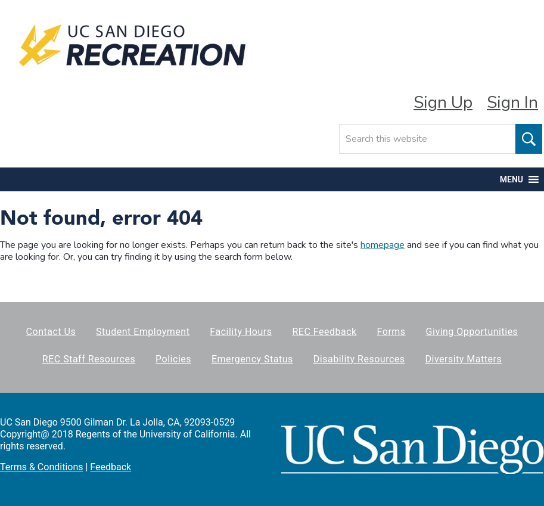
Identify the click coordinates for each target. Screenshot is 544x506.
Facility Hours (241, 331)
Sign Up (443, 102)
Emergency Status (252, 359)
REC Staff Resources (88, 359)
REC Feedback (324, 331)
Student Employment (142, 331)
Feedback (110, 467)
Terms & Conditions (41, 467)
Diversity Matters (463, 359)
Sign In (512, 102)
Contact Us (51, 331)
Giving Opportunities (472, 331)
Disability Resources (359, 359)
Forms (391, 331)
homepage (382, 245)
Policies (173, 359)
